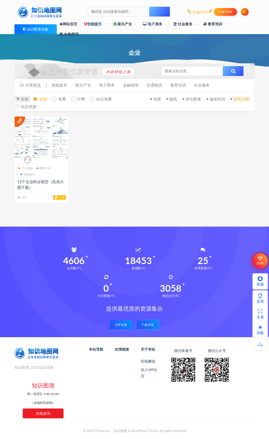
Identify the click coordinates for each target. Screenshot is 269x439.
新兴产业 (122, 24)
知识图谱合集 (37, 29)
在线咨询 (43, 413)
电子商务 (152, 24)
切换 (260, 330)
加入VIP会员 (149, 372)
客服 (260, 281)
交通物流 (154, 85)
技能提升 (93, 24)
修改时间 (217, 99)
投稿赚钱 (148, 361)
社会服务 (183, 24)
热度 (157, 99)
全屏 (260, 314)
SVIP (260, 260)
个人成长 (26, 168)
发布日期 (241, 99)
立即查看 (121, 324)
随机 (173, 99)
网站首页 (68, 24)
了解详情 (147, 324)
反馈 (260, 298)
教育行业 (43, 168)
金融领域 (69, 34)
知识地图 (120, 431)
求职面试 (28, 174)
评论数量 (193, 99)
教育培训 (213, 24)
